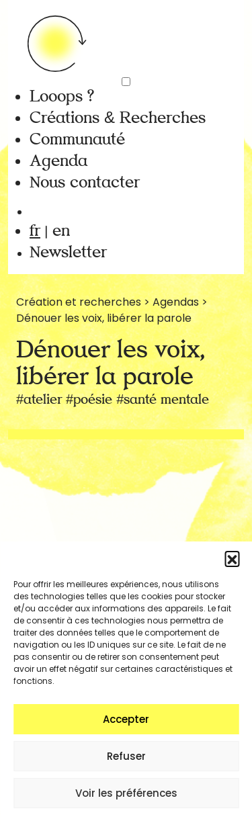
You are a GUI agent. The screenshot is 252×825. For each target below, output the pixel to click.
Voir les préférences (126, 793)
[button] (232, 558)
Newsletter (68, 252)
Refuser (126, 756)
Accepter (126, 719)
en (61, 231)
